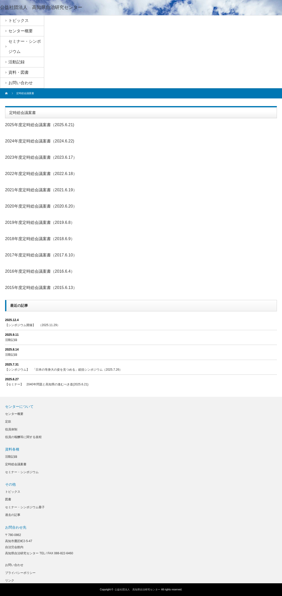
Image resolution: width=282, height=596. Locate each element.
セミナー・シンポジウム (22, 472)
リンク (9, 580)
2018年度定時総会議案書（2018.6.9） (40, 239)
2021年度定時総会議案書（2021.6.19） (41, 190)
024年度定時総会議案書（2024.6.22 (40, 141)
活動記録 (11, 340)
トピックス (12, 491)
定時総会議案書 (15, 464)
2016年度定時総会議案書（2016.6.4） (40, 271)
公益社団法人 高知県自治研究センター (41, 7)
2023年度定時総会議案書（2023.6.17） (41, 157)
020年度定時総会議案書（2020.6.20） (42, 206)
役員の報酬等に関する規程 (23, 437)
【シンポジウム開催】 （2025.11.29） (32, 325)
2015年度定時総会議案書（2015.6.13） (41, 287)
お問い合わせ (14, 565)
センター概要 (14, 414)
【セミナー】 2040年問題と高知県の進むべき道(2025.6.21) (46, 384)
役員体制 (11, 429)
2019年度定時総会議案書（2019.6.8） (40, 222)
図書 (8, 499)
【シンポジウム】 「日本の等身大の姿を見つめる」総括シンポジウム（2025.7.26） (63, 369)
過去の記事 (12, 515)
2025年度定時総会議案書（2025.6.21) (39, 125)
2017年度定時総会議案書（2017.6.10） (41, 255)
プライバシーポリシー (20, 573)
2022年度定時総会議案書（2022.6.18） (41, 173)
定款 (8, 421)
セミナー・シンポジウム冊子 (25, 507)
